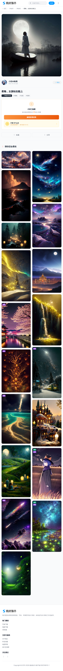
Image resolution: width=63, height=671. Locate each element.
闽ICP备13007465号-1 (42, 665)
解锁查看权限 (31, 117)
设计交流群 (5, 647)
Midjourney (7, 95)
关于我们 (5, 639)
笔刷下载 (5, 627)
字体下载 (5, 624)
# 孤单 (28, 95)
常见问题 (5, 641)
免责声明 (5, 644)
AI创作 (11, 8)
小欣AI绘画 (13, 81)
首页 (4, 8)
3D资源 (4, 630)
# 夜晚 (15, 95)
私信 (57, 82)
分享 (47, 135)
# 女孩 (21, 95)
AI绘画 (19, 8)
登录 (51, 3)
